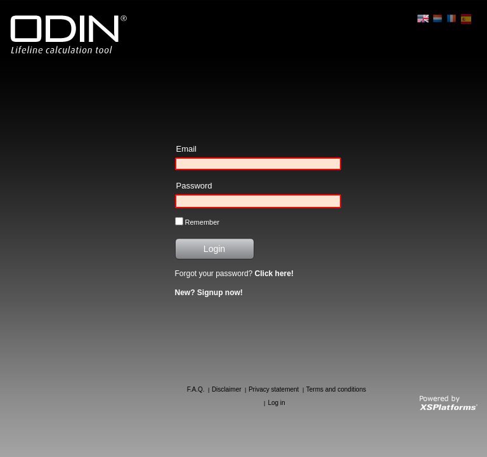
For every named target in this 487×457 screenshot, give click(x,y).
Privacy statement (274, 389)
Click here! (274, 273)
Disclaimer (227, 389)
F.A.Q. (196, 389)
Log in (276, 402)
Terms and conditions (336, 389)
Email (186, 149)
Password (194, 185)
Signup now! (220, 292)
